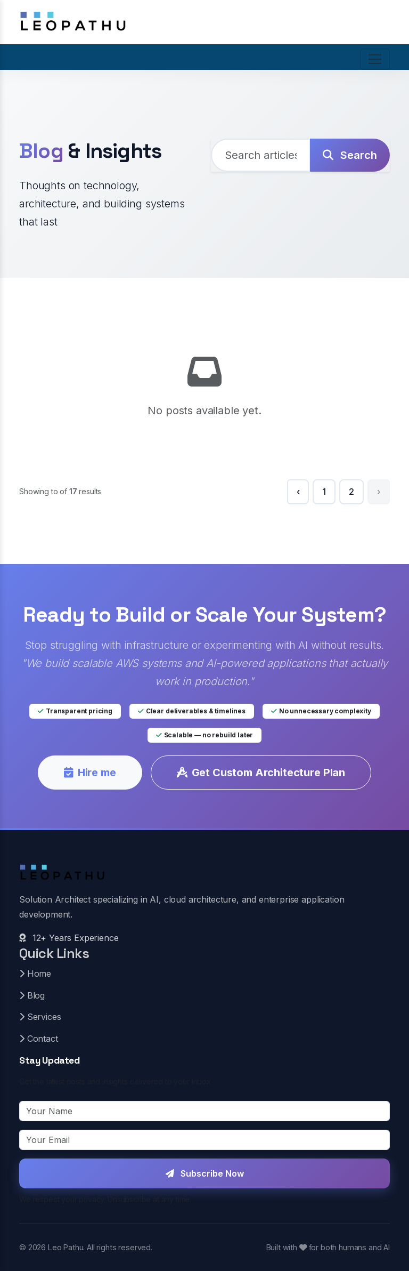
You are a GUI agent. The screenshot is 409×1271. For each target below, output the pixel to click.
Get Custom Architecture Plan (261, 772)
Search (350, 155)
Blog (32, 995)
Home (35, 973)
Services (40, 1016)
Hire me (90, 772)
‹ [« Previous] (298, 491)
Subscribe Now (205, 1173)
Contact (38, 1038)
